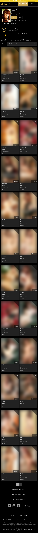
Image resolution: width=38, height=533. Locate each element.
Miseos (4, 256)
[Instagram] (14, 506)
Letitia (4, 111)
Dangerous (5, 183)
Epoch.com (18, 528)
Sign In (31, 4)
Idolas (22, 401)
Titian (3, 437)
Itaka (21, 183)
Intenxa (4, 147)
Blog (25, 506)
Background (5, 75)
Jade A (3, 76)
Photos (18, 44)
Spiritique (23, 147)
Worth (22, 75)
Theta (22, 292)
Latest (4, 44)
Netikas (4, 220)
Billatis (22, 329)
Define (4, 474)
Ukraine (14, 12)
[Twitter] (9, 506)
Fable (22, 111)
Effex (3, 292)
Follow (14, 17)
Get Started (23, 4)
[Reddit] (18, 506)
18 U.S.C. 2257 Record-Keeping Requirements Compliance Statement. (19, 519)
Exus (21, 256)
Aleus (22, 365)
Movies (11, 44)
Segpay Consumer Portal (29, 529)
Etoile (22, 474)
